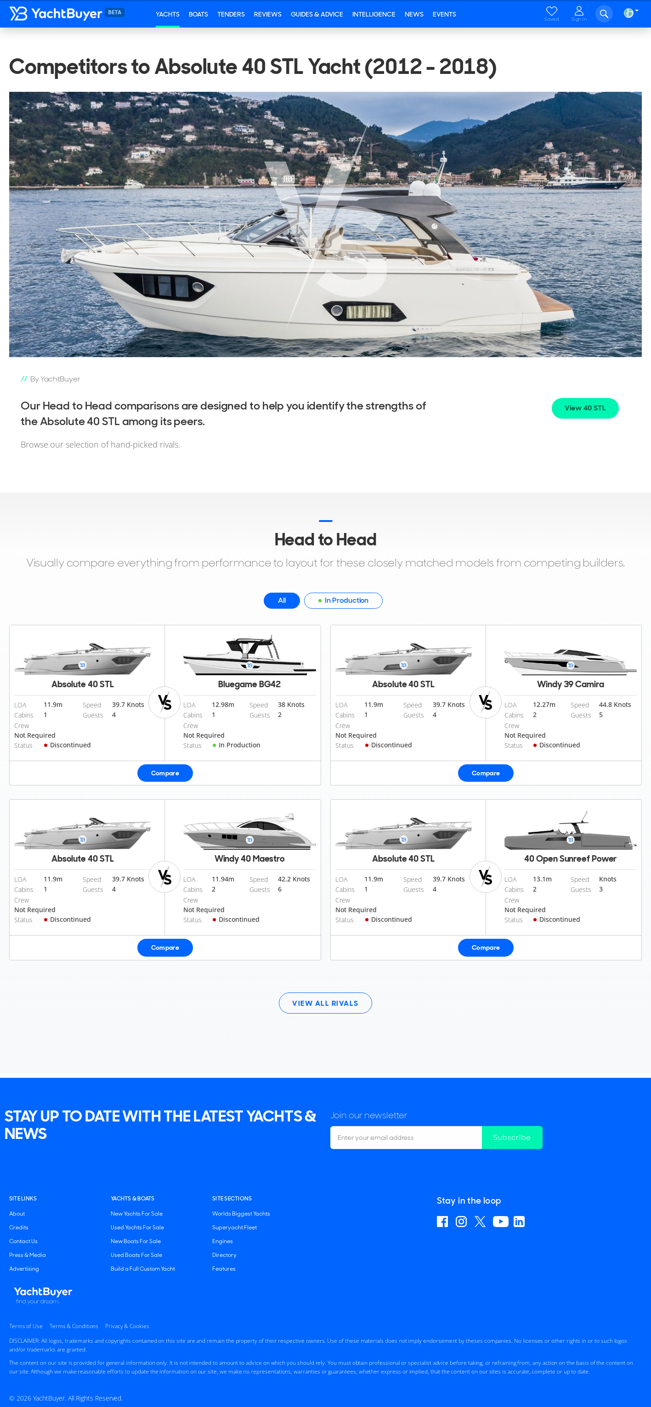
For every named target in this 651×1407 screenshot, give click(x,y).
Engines (222, 1241)
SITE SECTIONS (232, 1198)
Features (224, 1268)
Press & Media (27, 1255)
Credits (18, 1227)
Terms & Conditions (74, 1326)
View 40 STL (585, 408)
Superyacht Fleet (234, 1227)
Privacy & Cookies (127, 1326)
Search (604, 13)
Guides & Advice (317, 14)
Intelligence (374, 14)
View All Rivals (325, 1003)
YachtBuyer (64, 13)
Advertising (24, 1268)
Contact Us (23, 1241)
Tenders (231, 14)
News (414, 14)
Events (444, 14)
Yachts (168, 14)
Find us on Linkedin (520, 1221)
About (17, 1213)
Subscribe (512, 1137)
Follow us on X (481, 1221)
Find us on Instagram (463, 1221)
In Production (343, 601)
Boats (198, 14)
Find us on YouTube (501, 1221)
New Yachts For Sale (137, 1213)
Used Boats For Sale (136, 1255)
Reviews (268, 14)
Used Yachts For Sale (137, 1227)
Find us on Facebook (444, 1221)
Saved (551, 19)
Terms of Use (26, 1326)
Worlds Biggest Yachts (241, 1213)
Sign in (579, 19)
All (282, 600)
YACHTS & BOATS (132, 1198)
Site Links (23, 1198)
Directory (224, 1255)
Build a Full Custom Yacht (143, 1268)
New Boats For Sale (136, 1241)
